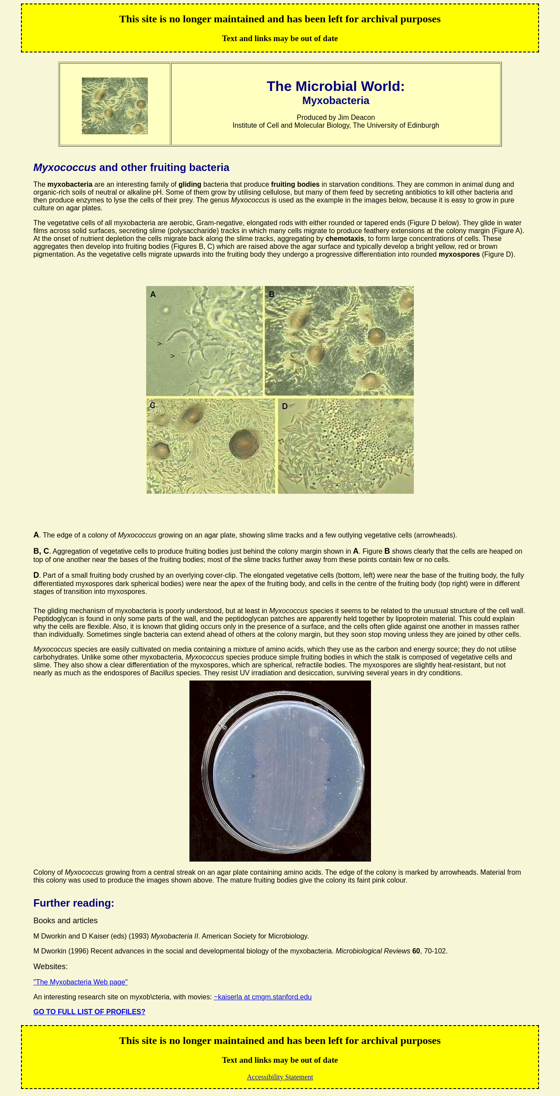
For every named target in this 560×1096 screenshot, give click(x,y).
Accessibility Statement (280, 1077)
